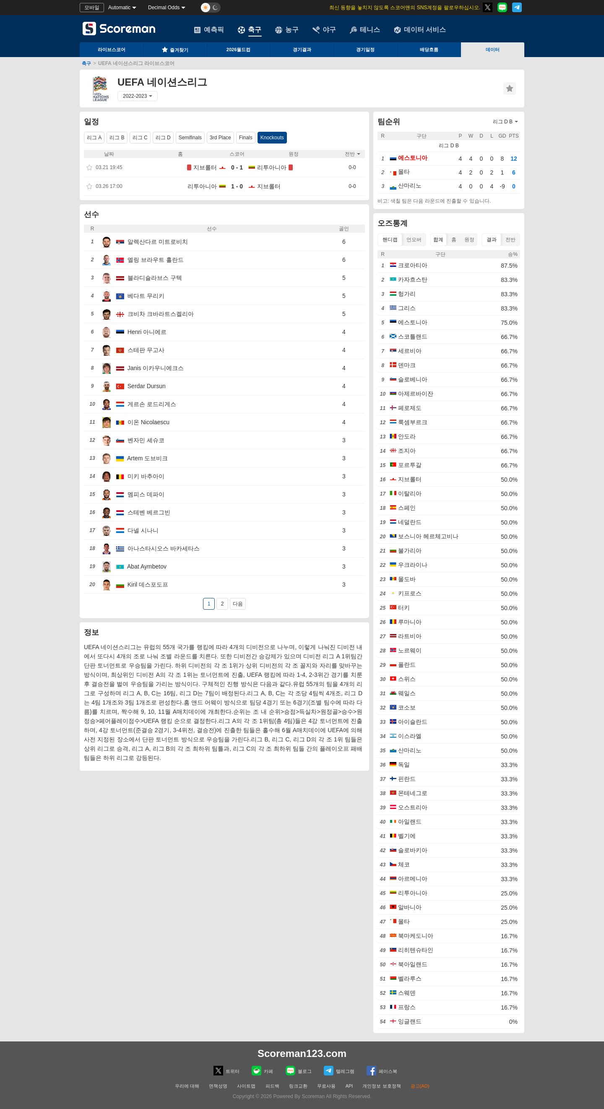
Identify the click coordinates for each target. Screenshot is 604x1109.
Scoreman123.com (302, 1053)
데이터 (493, 49)
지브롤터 (205, 167)
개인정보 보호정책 (381, 1085)
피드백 (272, 1085)
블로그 (299, 1070)
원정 (469, 240)
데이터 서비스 (420, 30)
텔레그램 (339, 1070)
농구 (287, 30)
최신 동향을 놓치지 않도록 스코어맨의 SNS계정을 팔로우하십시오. (404, 7)
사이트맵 (246, 1085)
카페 (262, 1070)
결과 (492, 240)
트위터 (226, 1070)
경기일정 (365, 49)
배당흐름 (429, 49)
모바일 (91, 7)
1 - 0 (237, 186)
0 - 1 (237, 167)
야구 (324, 30)
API (350, 1085)
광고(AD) (420, 1085)
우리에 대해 (187, 1085)
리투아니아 (271, 167)
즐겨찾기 (174, 49)
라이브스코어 (111, 49)
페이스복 (382, 1070)
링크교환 (298, 1085)
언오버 (414, 240)
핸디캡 (390, 240)
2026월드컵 (238, 49)
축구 (249, 30)
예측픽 (209, 30)
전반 (510, 240)
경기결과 (302, 49)
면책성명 (218, 1085)
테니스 (365, 30)
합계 (438, 240)
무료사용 (326, 1085)
